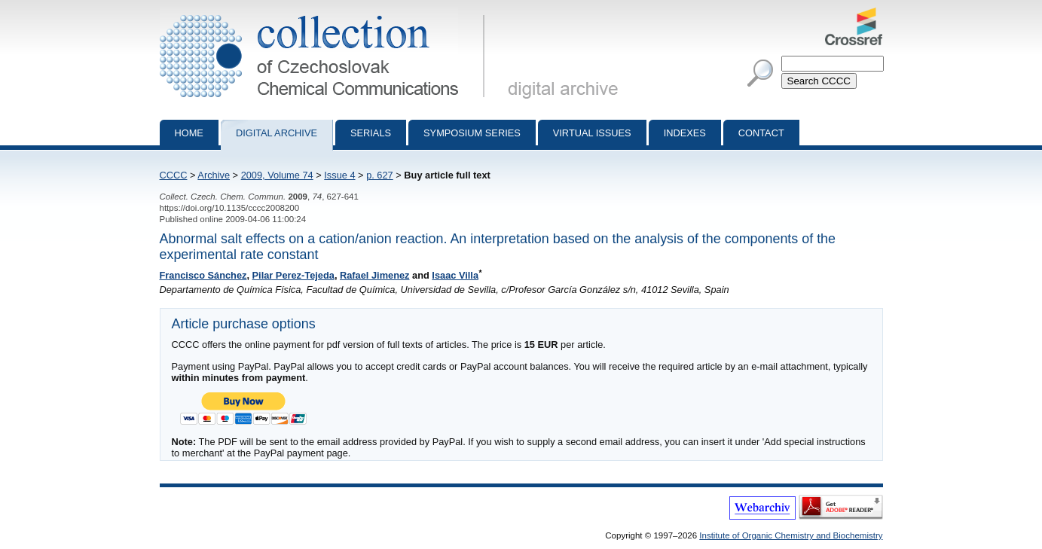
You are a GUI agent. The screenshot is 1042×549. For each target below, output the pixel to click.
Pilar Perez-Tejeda (293, 275)
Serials (370, 133)
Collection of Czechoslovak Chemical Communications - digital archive (325, 14)
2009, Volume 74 (277, 175)
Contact (761, 133)
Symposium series (472, 133)
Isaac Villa (455, 275)
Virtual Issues (592, 133)
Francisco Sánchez (203, 275)
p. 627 (379, 175)
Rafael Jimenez (374, 275)
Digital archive (276, 133)
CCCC (174, 175)
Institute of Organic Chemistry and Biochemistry (790, 535)
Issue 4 (339, 175)
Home (189, 133)
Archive (213, 175)
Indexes (685, 133)
